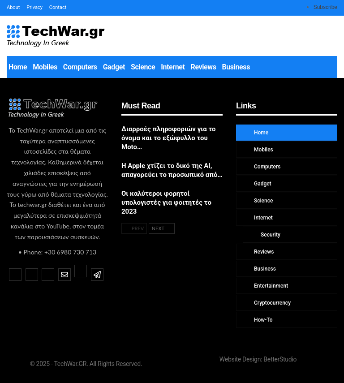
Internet (173, 67)
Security (269, 235)
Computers (80, 67)
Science (143, 67)
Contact (57, 7)
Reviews (203, 67)
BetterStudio (280, 359)
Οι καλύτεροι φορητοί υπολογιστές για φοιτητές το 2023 (166, 202)
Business (236, 67)
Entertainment (270, 286)
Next (162, 228)
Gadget (114, 67)
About (13, 7)
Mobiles (45, 67)
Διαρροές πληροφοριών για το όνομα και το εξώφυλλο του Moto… (168, 138)
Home (18, 67)
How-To (263, 320)
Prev (134, 228)
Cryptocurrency (272, 303)
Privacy (34, 7)
